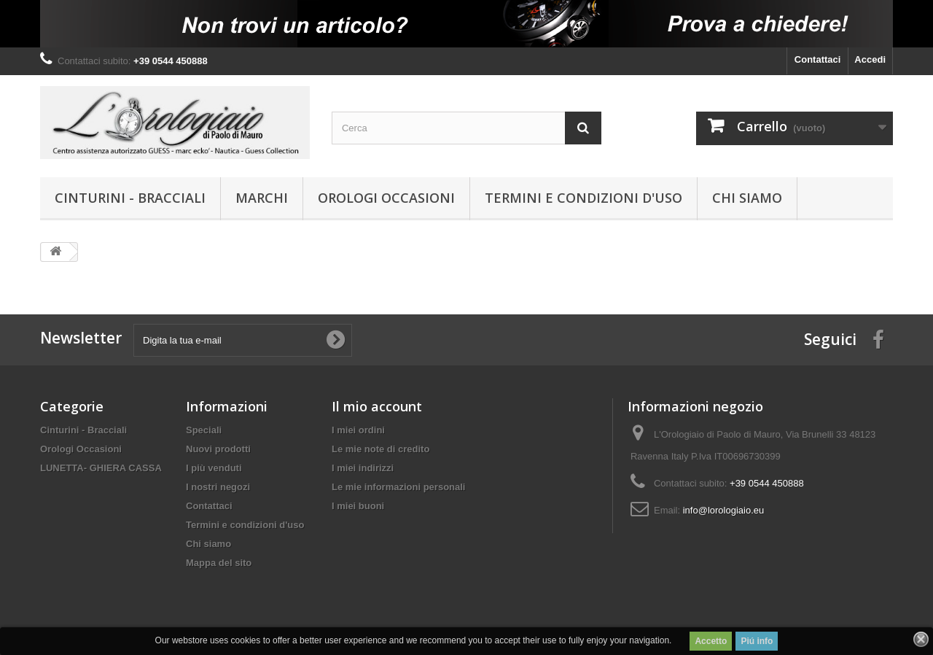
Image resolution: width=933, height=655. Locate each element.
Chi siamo (747, 197)
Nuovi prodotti (218, 448)
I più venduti (214, 467)
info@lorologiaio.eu (724, 510)
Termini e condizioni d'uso (583, 197)
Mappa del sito (218, 562)
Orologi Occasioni (386, 197)
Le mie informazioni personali (398, 486)
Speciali (204, 430)
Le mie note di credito (380, 448)
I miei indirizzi (363, 467)
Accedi (870, 59)
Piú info (757, 641)
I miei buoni (358, 505)
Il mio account (377, 406)
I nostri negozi (218, 486)
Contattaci (818, 59)
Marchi (261, 197)
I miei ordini (358, 430)
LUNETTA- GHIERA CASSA (101, 467)
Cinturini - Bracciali (130, 197)
